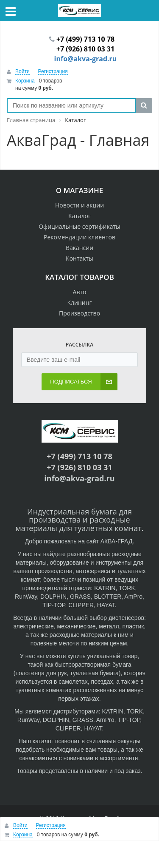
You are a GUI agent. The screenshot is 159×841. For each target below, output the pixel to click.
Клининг (79, 302)
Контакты (79, 258)
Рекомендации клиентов (79, 237)
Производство (79, 313)
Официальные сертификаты (79, 226)
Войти (22, 71)
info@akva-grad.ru (85, 58)
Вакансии (79, 248)
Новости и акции (79, 205)
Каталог (79, 216)
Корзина (25, 81)
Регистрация (53, 71)
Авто (79, 292)
